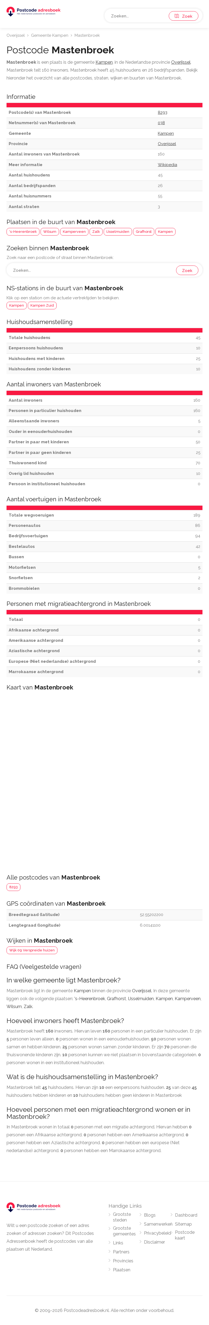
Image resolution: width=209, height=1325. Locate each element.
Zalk (96, 232)
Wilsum (49, 232)
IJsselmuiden (117, 232)
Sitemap (183, 1224)
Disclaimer (154, 1242)
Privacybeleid (157, 1233)
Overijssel (16, 35)
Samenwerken (158, 1224)
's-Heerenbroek (23, 232)
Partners (121, 1251)
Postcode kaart (185, 1235)
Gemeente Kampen (49, 35)
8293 (13, 887)
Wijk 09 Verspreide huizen (32, 950)
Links (118, 1242)
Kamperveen (74, 232)
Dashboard (186, 1215)
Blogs (150, 1215)
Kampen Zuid (42, 305)
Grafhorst (144, 232)
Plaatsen (121, 1269)
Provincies (123, 1260)
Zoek (183, 16)
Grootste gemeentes (124, 1231)
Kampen (165, 232)
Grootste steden (122, 1217)
